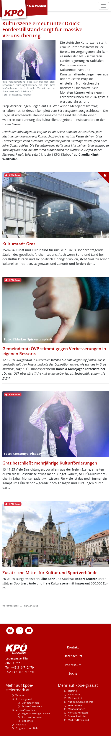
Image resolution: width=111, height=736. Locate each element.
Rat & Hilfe (74, 694)
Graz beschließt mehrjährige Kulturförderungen (49, 463)
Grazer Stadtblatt (77, 716)
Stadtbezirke (75, 705)
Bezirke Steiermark (31, 706)
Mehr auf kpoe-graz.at (78, 685)
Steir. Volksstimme (31, 717)
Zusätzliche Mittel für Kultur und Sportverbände (50, 572)
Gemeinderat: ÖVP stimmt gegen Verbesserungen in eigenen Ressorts (54, 351)
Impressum (73, 665)
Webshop (20, 724)
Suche (73, 673)
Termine (19, 695)
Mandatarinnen (30, 702)
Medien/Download (25, 710)
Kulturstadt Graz (18, 244)
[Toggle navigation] (103, 6)
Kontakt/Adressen (78, 712)
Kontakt (73, 647)
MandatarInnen (76, 708)
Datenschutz (73, 656)
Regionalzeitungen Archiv (35, 713)
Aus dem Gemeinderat (80, 701)
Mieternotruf (75, 698)
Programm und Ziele (26, 728)
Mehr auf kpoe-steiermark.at (19, 687)
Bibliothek (27, 720)
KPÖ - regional (23, 699)
